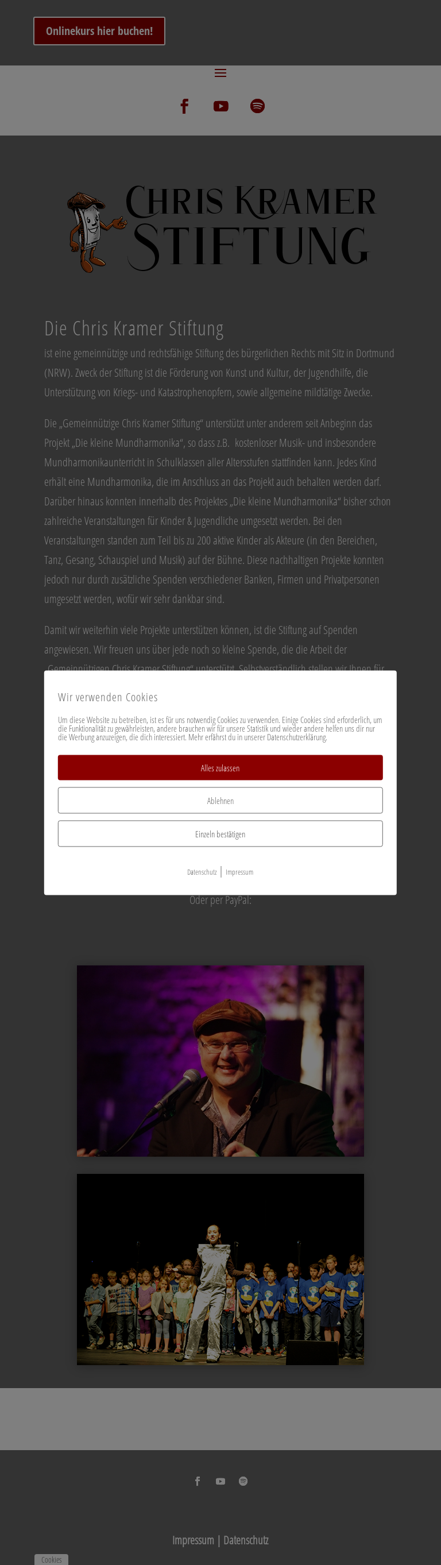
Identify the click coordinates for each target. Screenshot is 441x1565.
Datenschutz (201, 871)
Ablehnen (220, 800)
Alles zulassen (220, 767)
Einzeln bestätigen (220, 833)
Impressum (239, 871)
